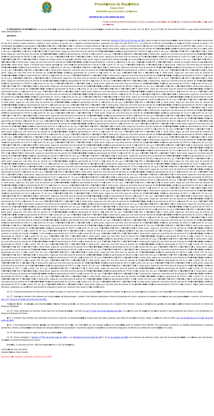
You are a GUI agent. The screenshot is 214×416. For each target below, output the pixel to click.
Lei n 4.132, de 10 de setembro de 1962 (104, 311)
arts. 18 (4, 299)
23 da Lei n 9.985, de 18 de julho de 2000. (28, 299)
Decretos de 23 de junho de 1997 (88, 337)
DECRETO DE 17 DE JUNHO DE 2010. (107, 17)
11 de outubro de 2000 (118, 337)
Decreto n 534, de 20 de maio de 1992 (128, 40)
